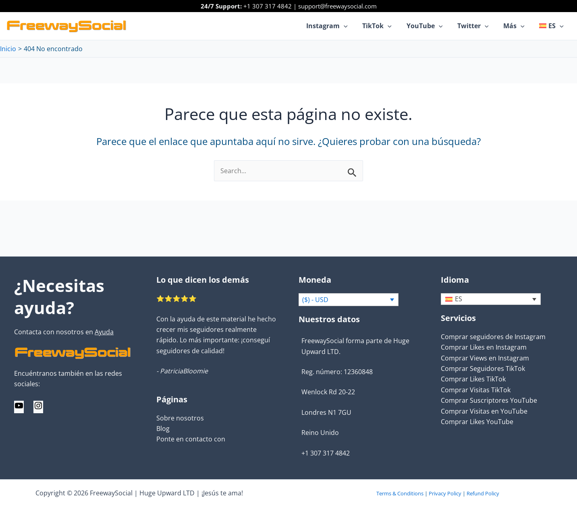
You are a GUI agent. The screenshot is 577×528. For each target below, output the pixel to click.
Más (516, 26)
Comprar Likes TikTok (473, 379)
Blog (163, 428)
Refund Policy (483, 493)
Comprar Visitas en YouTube (484, 411)
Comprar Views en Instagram (485, 358)
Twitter (477, 26)
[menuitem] (552, 26)
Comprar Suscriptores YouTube (489, 400)
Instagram (337, 26)
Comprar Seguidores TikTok (483, 368)
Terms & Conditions (399, 493)
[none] (491, 299)
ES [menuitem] (458, 299)
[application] (354, 26)
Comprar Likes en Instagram (484, 347)
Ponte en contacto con (190, 439)
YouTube (431, 26)
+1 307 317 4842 (267, 6)
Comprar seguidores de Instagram (493, 337)
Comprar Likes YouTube (477, 422)
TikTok (385, 26)
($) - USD (315, 300)
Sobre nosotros (180, 417)
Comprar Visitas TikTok (476, 389)
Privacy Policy (445, 493)
